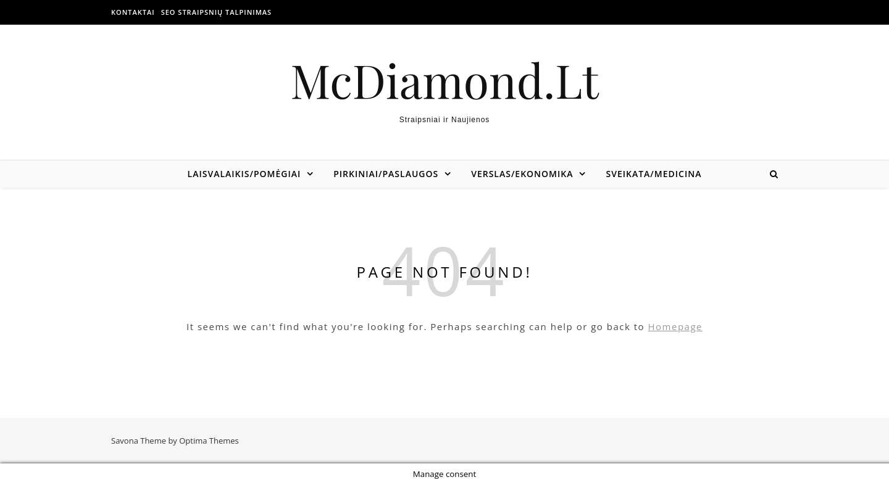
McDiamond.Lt (444, 80)
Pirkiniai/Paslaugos (385, 174)
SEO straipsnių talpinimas (216, 12)
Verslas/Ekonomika (522, 174)
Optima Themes (209, 440)
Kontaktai (133, 12)
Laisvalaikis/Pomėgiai (244, 174)
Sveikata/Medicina (653, 174)
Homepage (675, 326)
